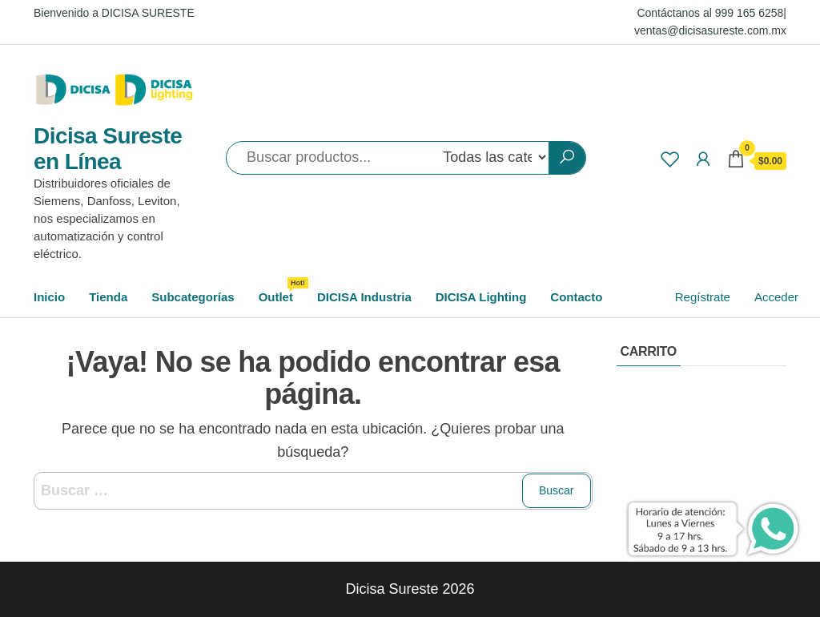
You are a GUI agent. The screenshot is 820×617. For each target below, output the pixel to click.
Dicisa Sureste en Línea (108, 148)
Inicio (49, 297)
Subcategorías (192, 297)
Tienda (108, 297)
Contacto (576, 297)
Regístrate (702, 297)
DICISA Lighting (481, 297)
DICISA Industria (364, 297)
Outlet (282, 290)
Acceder (776, 297)
